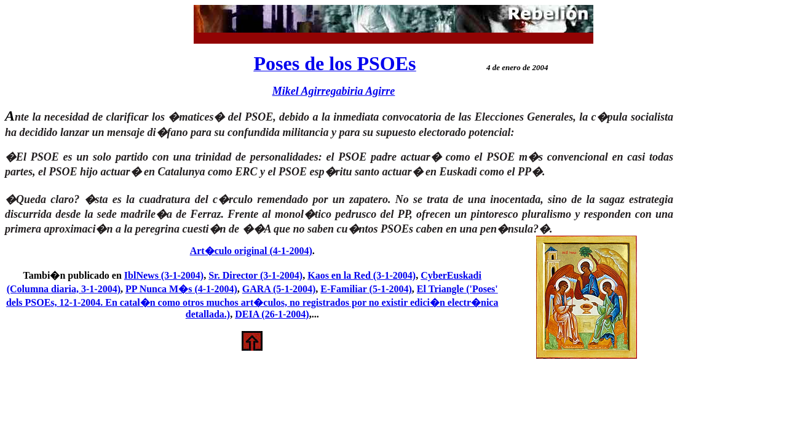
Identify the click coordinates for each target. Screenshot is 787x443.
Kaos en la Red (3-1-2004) (361, 275)
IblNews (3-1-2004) (164, 275)
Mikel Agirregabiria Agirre (333, 91)
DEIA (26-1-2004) (272, 314)
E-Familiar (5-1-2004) (366, 289)
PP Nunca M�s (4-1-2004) (181, 289)
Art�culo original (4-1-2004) (251, 250)
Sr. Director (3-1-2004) (255, 275)
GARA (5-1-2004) (279, 289)
